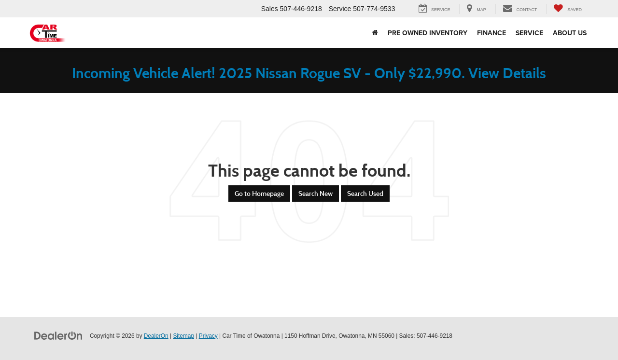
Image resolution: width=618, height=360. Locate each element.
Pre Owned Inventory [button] (427, 33)
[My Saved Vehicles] (567, 9)
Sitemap (183, 335)
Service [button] (529, 33)
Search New (315, 193)
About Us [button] (570, 33)
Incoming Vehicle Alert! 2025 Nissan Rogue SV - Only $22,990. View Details (309, 73)
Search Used (365, 193)
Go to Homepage (259, 193)
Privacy (208, 335)
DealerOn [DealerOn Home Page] (156, 335)
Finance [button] (491, 33)
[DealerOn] (58, 335)
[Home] (375, 32)
